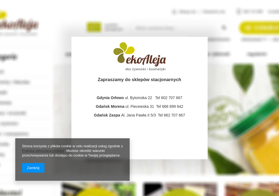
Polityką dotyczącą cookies (43, 151)
